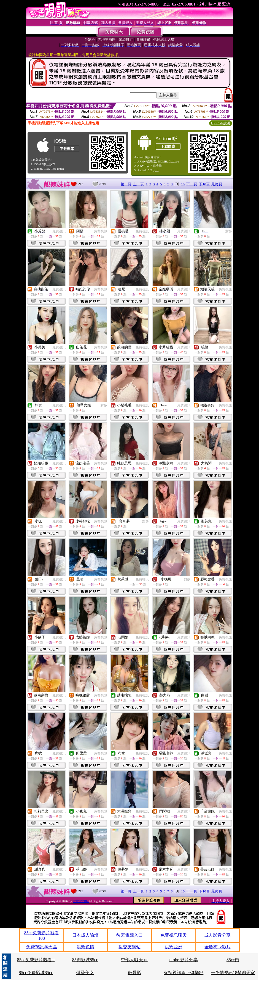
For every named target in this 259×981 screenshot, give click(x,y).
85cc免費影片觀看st (36, 959)
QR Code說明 (220, 123)
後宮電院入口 (129, 935)
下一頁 (191, 184)
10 (183, 184)
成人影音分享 (217, 935)
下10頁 (204, 184)
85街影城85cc (85, 959)
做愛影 (134, 972)
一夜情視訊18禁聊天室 (233, 972)
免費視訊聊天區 (41, 946)
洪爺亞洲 (173, 946)
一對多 (227, 231)
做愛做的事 (81, 901)
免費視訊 (59, 231)
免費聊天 (142, 579)
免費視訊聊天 (173, 935)
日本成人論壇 (85, 935)
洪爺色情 (85, 946)
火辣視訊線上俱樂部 (183, 972)
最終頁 (216, 184)
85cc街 (232, 959)
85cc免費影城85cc (36, 972)
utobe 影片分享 (183, 959)
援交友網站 (129, 946)
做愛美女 (85, 972)
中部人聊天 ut (134, 959)
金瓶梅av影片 (217, 946)
